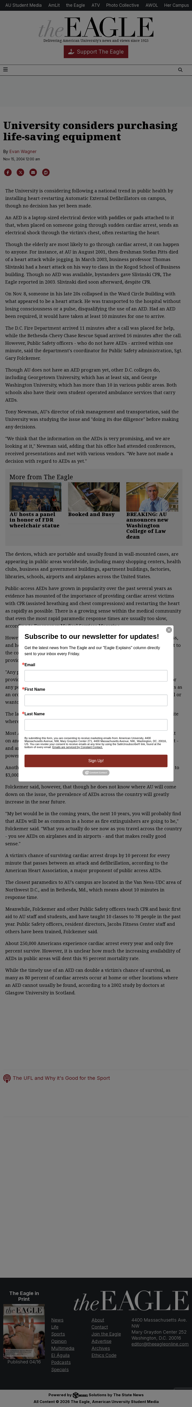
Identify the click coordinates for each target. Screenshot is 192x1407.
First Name (34, 689)
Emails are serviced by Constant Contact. (77, 747)
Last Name (34, 714)
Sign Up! (96, 761)
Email (29, 665)
